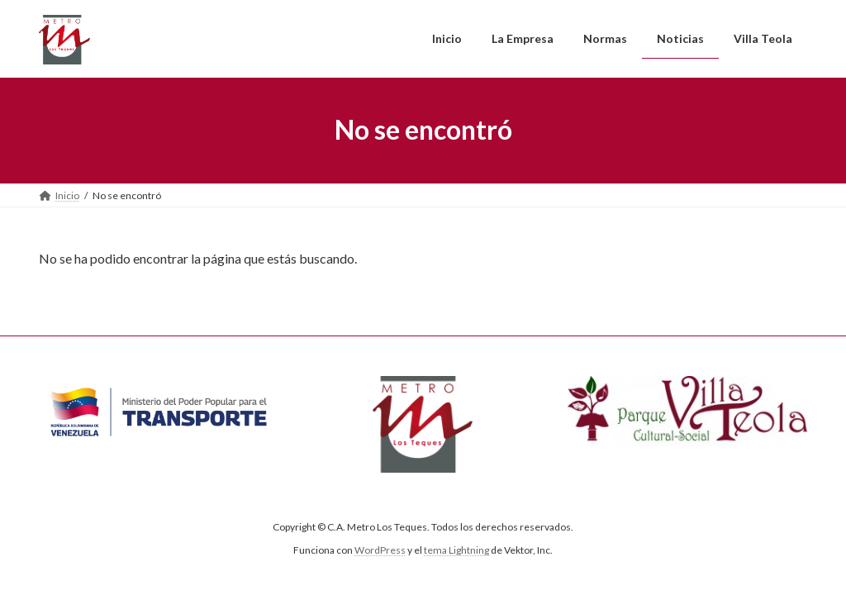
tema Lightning (456, 550)
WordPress (380, 550)
